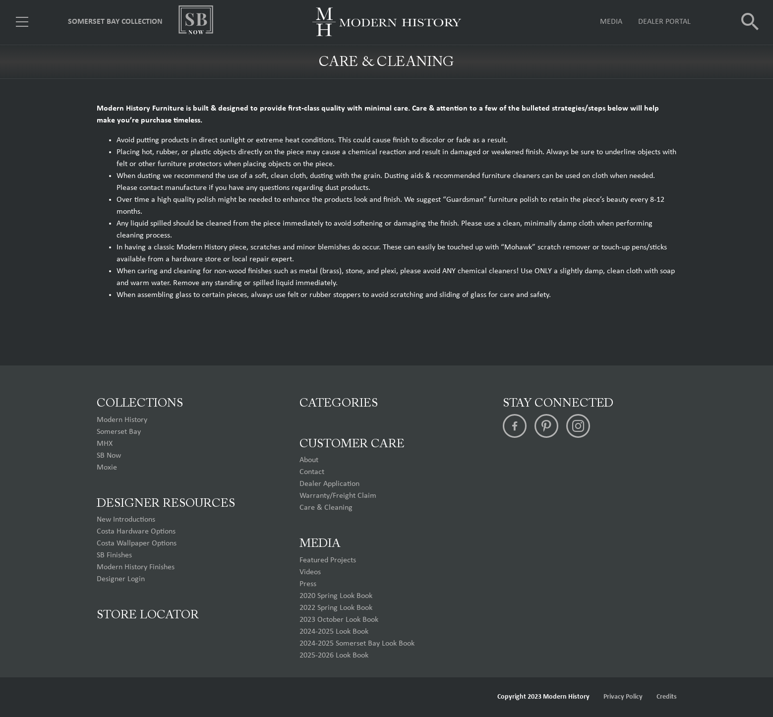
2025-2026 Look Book (333, 655)
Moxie (107, 468)
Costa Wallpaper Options (137, 543)
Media (611, 22)
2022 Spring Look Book (335, 608)
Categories (338, 404)
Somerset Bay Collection (115, 22)
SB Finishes (114, 555)
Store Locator (148, 615)
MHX (105, 444)
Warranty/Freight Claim (337, 496)
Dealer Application (329, 484)
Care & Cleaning (326, 508)
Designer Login (121, 579)
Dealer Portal (664, 22)
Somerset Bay (119, 432)
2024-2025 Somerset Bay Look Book (357, 644)
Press (307, 584)
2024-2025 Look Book (333, 632)
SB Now (109, 456)
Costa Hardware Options (136, 532)
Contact (311, 472)
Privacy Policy (623, 697)
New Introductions (126, 520)
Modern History (122, 420)
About (308, 460)
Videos (310, 572)
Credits (666, 697)
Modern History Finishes (136, 567)
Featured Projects (327, 560)
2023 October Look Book (338, 620)
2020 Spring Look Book (335, 596)
